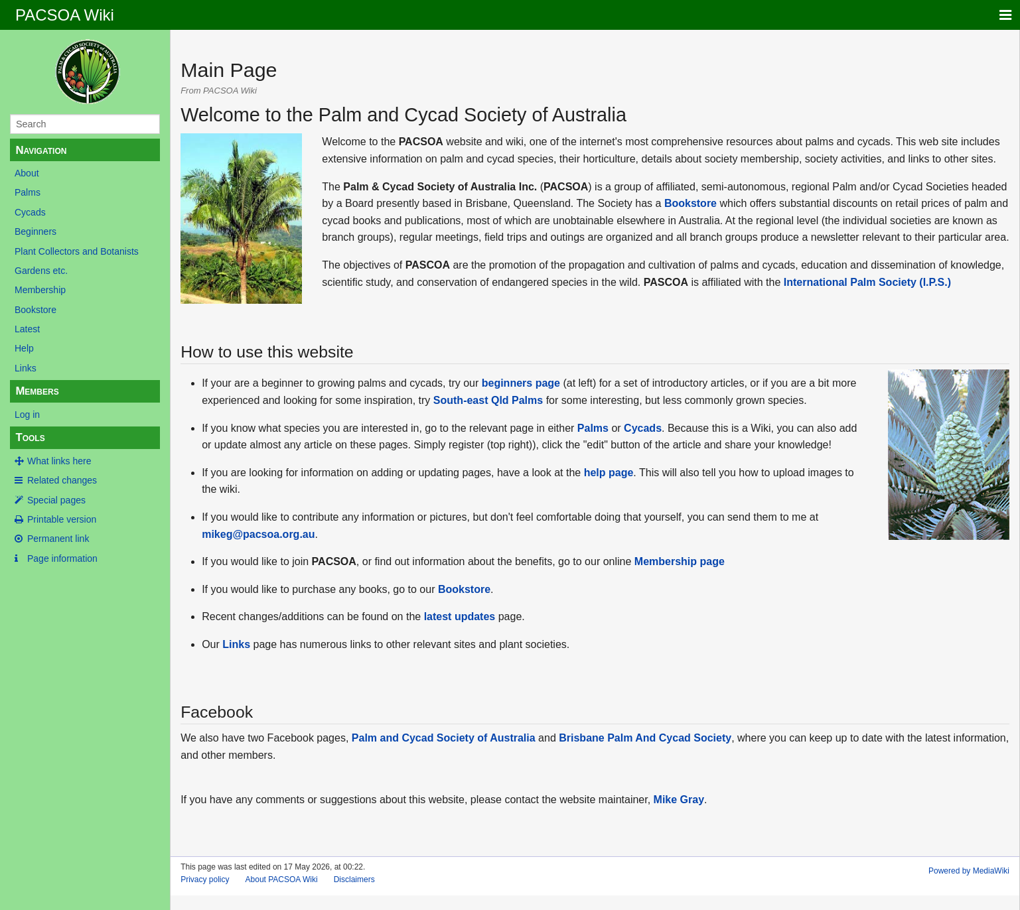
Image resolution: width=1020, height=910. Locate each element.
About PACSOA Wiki (282, 879)
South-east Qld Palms (488, 400)
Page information (62, 558)
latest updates (460, 616)
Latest (27, 329)
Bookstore (35, 309)
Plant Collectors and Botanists (77, 251)
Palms (27, 192)
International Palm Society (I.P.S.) (867, 282)
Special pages (56, 500)
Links (25, 368)
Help (24, 348)
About (27, 173)
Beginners (35, 231)
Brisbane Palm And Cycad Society (645, 738)
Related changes (62, 480)
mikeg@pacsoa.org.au (258, 534)
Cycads (30, 212)
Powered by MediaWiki (968, 871)
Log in (27, 414)
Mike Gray (679, 799)
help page (609, 472)
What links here (59, 461)
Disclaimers (354, 879)
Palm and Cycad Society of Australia (444, 738)
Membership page (679, 561)
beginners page (521, 383)
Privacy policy (205, 879)
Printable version (61, 519)
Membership (40, 290)
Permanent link (58, 538)
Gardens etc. (41, 270)
